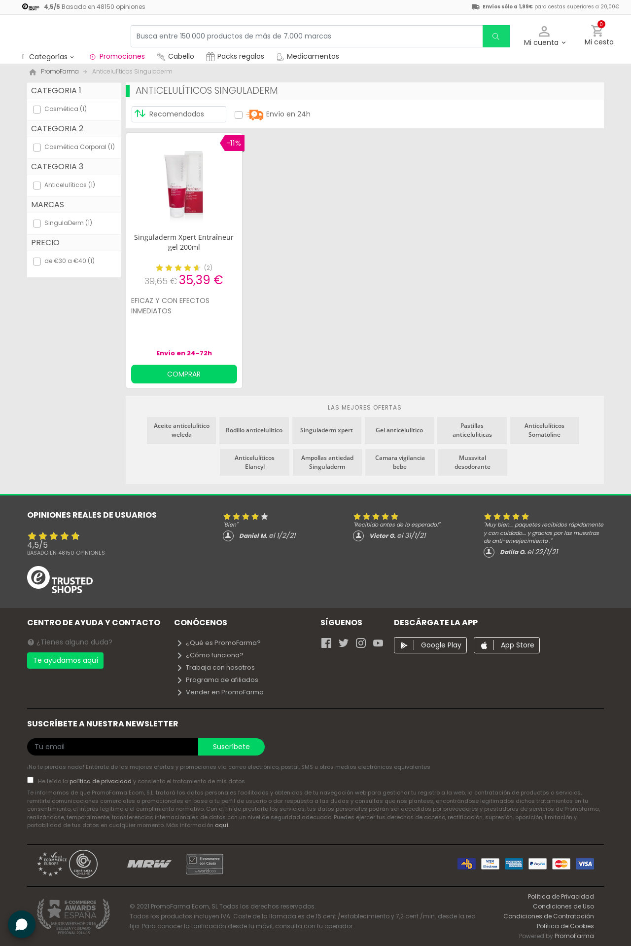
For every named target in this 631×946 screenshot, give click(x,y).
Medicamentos (307, 56)
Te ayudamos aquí (65, 660)
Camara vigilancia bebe (400, 462)
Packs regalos (235, 56)
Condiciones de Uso (563, 906)
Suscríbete (231, 747)
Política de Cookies (565, 926)
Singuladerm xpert (326, 430)
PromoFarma (574, 936)
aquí (221, 825)
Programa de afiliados (217, 679)
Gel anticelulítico (399, 430)
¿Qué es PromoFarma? (218, 642)
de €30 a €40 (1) (69, 261)
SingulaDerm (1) (68, 223)
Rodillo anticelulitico (254, 430)
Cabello (175, 56)
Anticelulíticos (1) (69, 185)
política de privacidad (101, 781)
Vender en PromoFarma (220, 692)
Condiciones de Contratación (548, 916)
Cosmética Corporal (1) (79, 147)
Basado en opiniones (66, 553)
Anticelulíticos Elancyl (255, 462)
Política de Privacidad (561, 896)
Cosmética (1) (65, 109)
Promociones (116, 56)
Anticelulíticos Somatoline (544, 430)
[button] (544, 36)
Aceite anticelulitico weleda (182, 430)
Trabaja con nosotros (215, 667)
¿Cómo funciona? (210, 655)
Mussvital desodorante (473, 462)
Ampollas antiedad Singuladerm (327, 462)
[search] (496, 36)
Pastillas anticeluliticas (472, 430)
